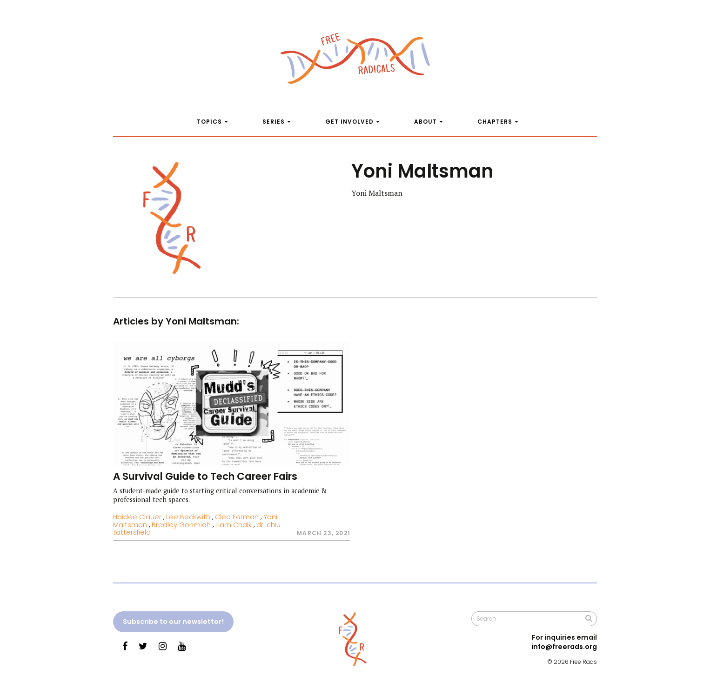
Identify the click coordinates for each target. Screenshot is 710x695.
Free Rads (583, 662)
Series (273, 122)
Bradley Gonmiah (181, 525)
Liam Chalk (233, 525)
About (425, 122)
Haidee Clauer (137, 517)
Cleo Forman (237, 517)
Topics (209, 122)
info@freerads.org (564, 646)
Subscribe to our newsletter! (173, 621)
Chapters (494, 122)
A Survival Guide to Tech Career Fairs (205, 476)
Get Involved (349, 122)
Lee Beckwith (188, 517)
